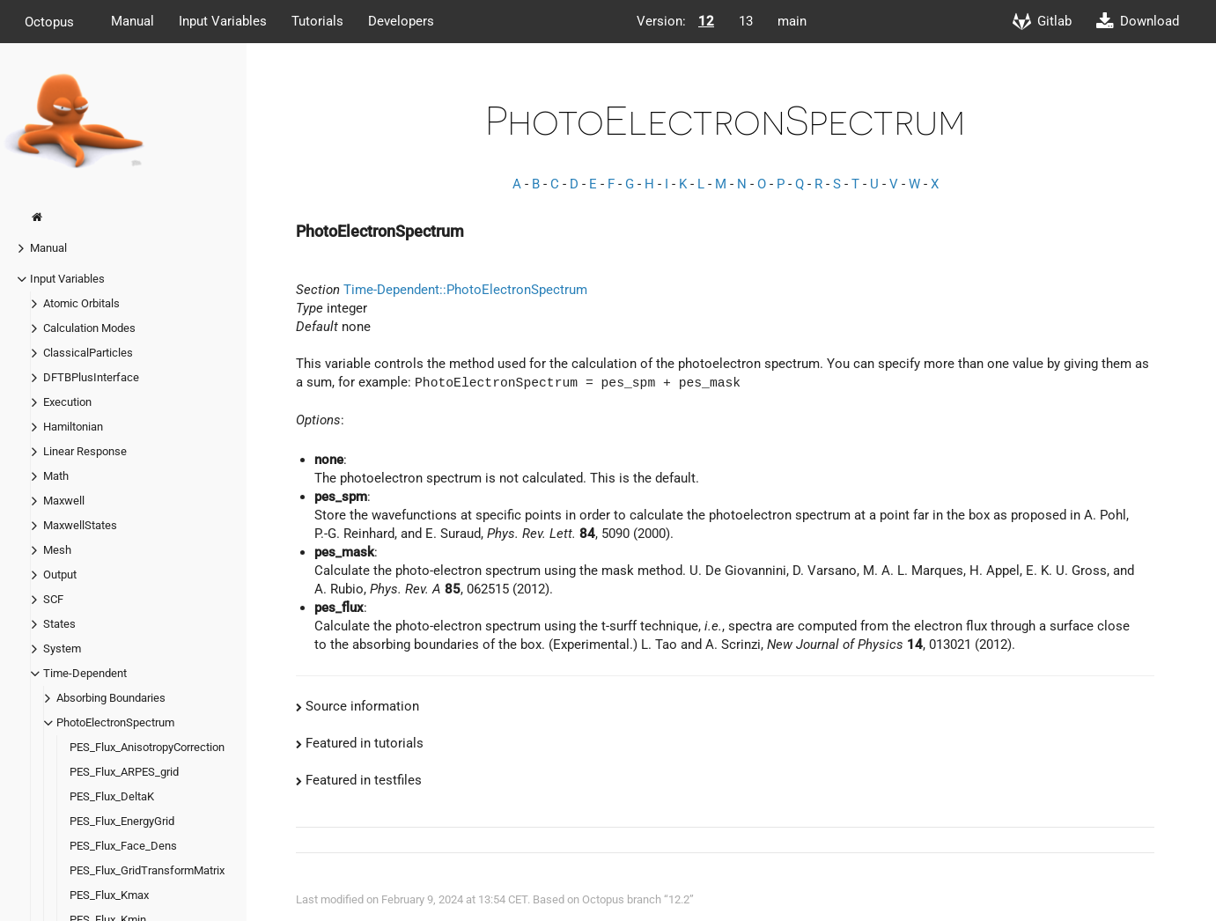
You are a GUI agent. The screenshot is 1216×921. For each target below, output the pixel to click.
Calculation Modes (89, 328)
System (62, 648)
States (59, 623)
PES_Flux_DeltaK (112, 796)
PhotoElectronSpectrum (115, 722)
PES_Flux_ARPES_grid (124, 771)
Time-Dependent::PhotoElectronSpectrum (465, 290)
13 (746, 21)
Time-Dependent (85, 673)
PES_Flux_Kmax (109, 895)
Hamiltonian (73, 426)
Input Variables (223, 21)
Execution (67, 402)
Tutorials (317, 21)
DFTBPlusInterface (91, 377)
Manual (132, 21)
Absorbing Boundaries (111, 697)
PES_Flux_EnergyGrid (122, 821)
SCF (53, 599)
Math (56, 476)
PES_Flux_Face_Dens (123, 845)
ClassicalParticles (88, 352)
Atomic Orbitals (81, 303)
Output (60, 574)
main (792, 21)
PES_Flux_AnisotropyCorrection (147, 747)
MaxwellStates (80, 525)
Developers (401, 21)
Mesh (57, 549)
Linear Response (85, 451)
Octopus (49, 21)
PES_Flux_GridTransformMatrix (147, 870)
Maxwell (64, 500)
